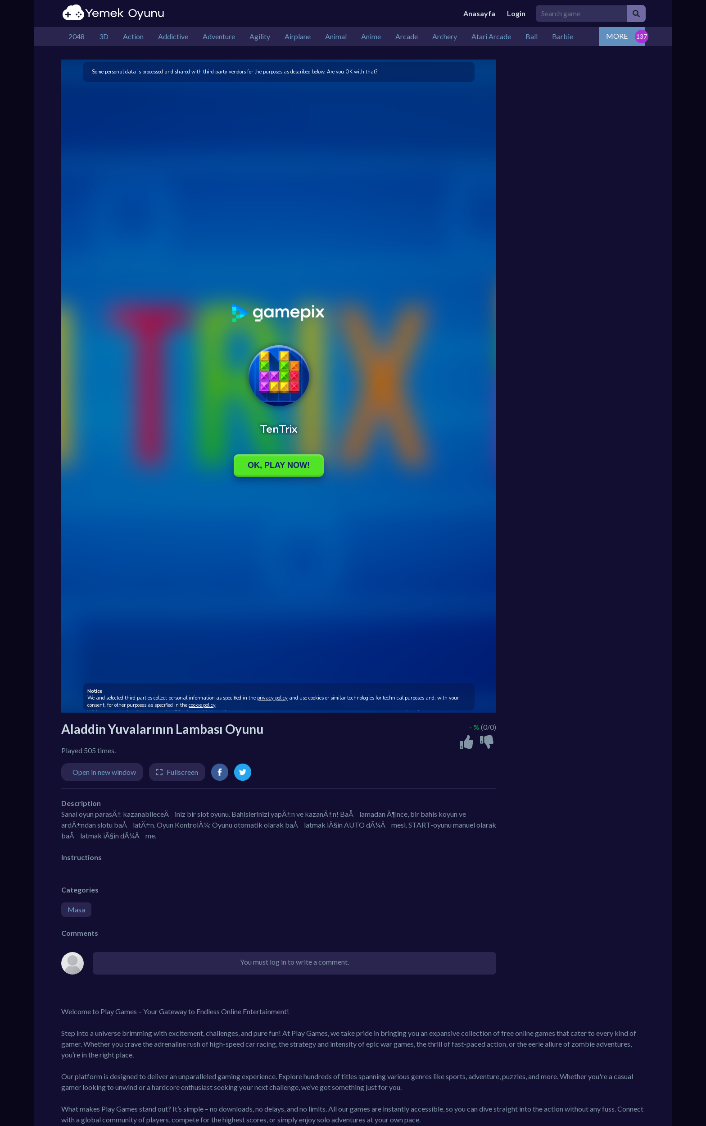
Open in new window (104, 772)
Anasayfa (479, 13)
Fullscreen (182, 772)
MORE (617, 36)
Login (516, 13)
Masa (76, 909)
